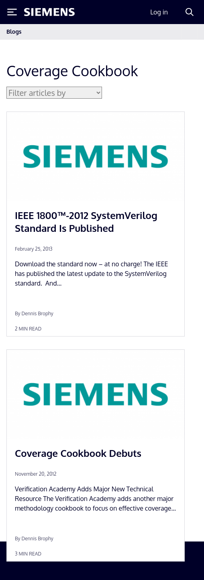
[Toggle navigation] (190, 32)
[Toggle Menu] (12, 12)
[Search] (190, 12)
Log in (159, 12)
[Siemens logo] (49, 12)
